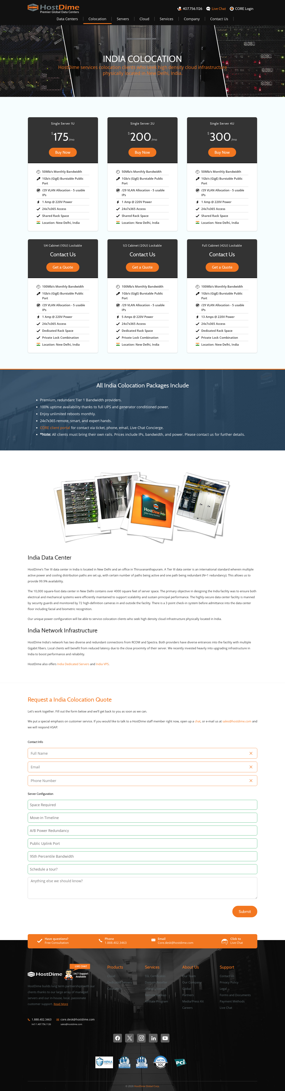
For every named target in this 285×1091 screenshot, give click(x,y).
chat (197, 721)
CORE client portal (55, 427)
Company (192, 19)
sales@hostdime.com (236, 721)
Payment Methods (232, 1001)
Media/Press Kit (193, 1001)
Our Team (189, 976)
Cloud (144, 19)
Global (186, 989)
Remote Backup (155, 995)
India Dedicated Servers (73, 664)
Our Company (191, 982)
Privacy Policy (229, 982)
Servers (123, 19)
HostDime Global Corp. (147, 1086)
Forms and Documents (235, 995)
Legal (223, 989)
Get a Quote (63, 267)
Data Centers (67, 19)
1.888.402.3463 (41, 1019)
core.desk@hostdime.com (78, 1019)
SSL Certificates (155, 976)
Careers (187, 1008)
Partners (188, 995)
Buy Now (62, 152)
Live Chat (226, 1008)
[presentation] (52, 908)
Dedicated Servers (119, 982)
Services (166, 19)
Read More (61, 1004)
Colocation (97, 19)
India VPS (102, 664)
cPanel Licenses (155, 989)
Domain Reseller (156, 982)
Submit (245, 911)
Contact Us (219, 19)
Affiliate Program (156, 1001)
